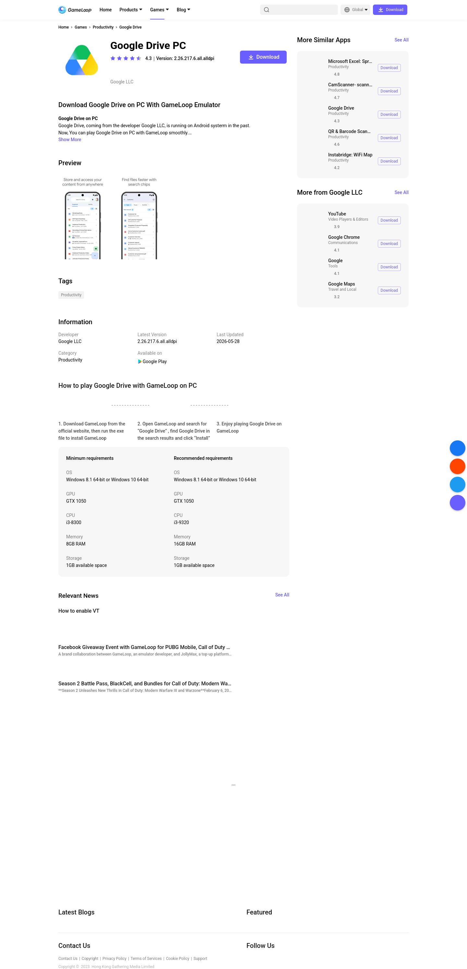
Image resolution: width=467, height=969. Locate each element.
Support (200, 958)
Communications (343, 242)
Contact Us (68, 958)
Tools (333, 266)
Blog (181, 9)
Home (106, 9)
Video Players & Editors (348, 219)
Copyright (90, 958)
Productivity (103, 27)
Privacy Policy (114, 958)
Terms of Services (146, 958)
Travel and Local (342, 289)
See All (402, 40)
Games (157, 9)
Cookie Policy (177, 958)
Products (129, 9)
